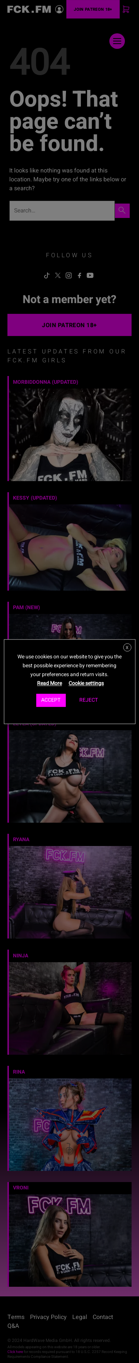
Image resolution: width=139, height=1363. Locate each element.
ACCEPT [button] (50, 700)
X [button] (127, 647)
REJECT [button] (88, 700)
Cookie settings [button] (86, 683)
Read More (49, 683)
